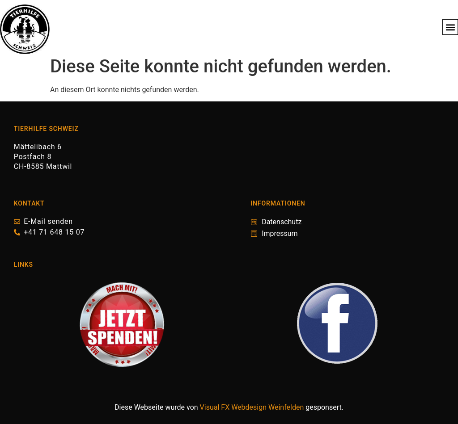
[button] (450, 27)
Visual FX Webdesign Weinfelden (252, 407)
